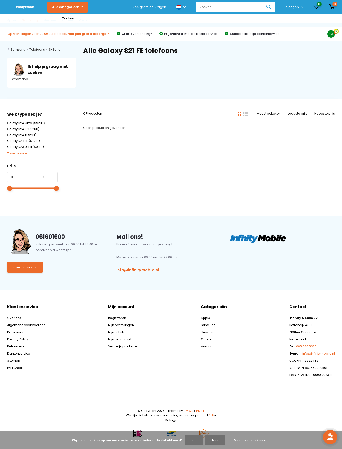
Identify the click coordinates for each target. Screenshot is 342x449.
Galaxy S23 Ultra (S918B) (25, 147)
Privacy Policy (17, 339)
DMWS (188, 410)
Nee (215, 440)
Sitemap (13, 360)
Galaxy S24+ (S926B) (23, 129)
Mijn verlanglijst (119, 339)
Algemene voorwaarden (26, 325)
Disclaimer (15, 332)
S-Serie (55, 49)
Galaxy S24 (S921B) (21, 135)
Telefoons (37, 49)
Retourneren (17, 346)
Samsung (18, 49)
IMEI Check (15, 367)
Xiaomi (206, 339)
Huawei (207, 332)
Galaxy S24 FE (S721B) (23, 141)
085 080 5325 (306, 346)
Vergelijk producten (123, 346)
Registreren (117, 318)
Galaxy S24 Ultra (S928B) (26, 123)
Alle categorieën (67, 7)
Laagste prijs (297, 113)
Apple (205, 318)
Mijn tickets (116, 332)
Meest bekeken (269, 113)
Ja (193, 440)
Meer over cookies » (250, 440)
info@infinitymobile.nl (137, 270)
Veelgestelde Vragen (149, 7)
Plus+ (200, 410)
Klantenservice (25, 267)
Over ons (14, 318)
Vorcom (207, 346)
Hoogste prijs (324, 113)
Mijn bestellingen (121, 325)
